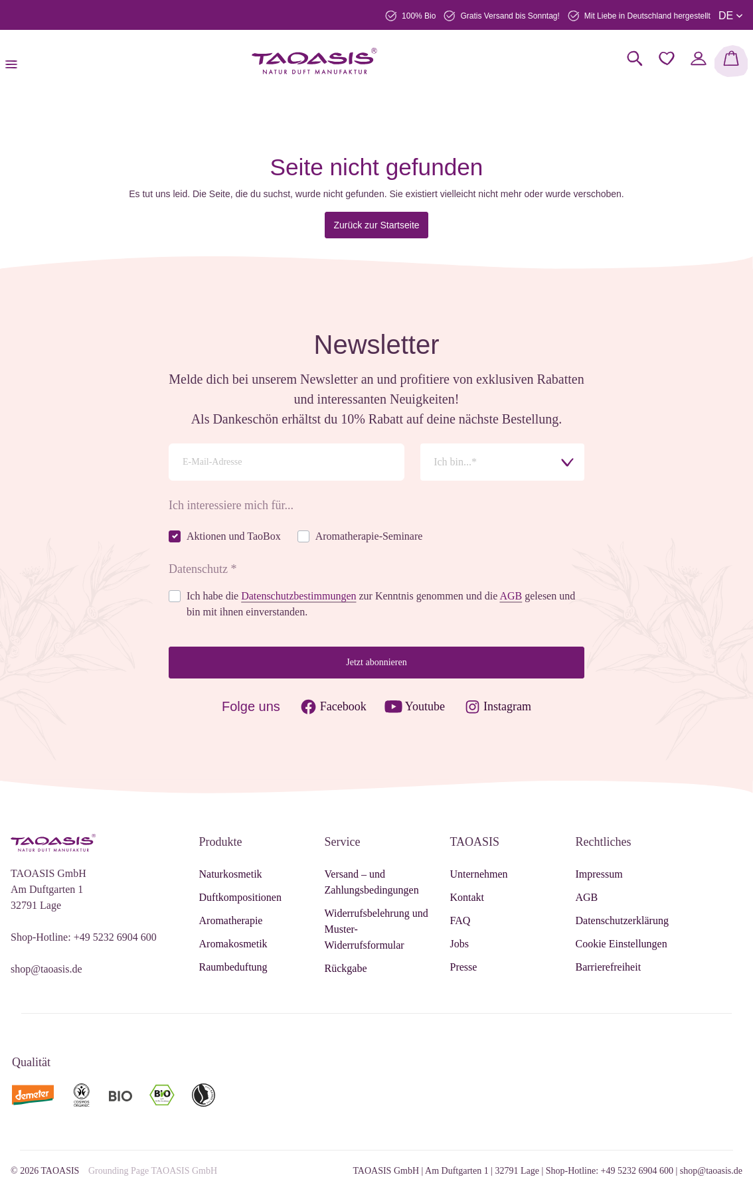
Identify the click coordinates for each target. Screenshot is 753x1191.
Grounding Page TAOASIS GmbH (152, 1171)
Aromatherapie (231, 920)
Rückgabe (346, 968)
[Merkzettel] (667, 58)
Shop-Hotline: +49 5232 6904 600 (84, 937)
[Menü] (15, 61)
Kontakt (467, 897)
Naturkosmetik (230, 874)
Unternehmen (479, 874)
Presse (463, 967)
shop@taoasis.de (46, 969)
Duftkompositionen (240, 897)
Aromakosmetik (233, 943)
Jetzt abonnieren (376, 662)
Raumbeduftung (233, 967)
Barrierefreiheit (608, 967)
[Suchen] (635, 58)
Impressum (599, 874)
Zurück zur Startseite (376, 225)
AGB (510, 595)
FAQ (460, 920)
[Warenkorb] (731, 61)
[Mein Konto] (698, 58)
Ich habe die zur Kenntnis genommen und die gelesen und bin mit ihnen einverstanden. (381, 603)
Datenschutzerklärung (622, 920)
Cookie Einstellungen (621, 943)
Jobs (459, 943)
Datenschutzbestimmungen (298, 595)
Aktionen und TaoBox (234, 536)
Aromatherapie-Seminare (369, 536)
